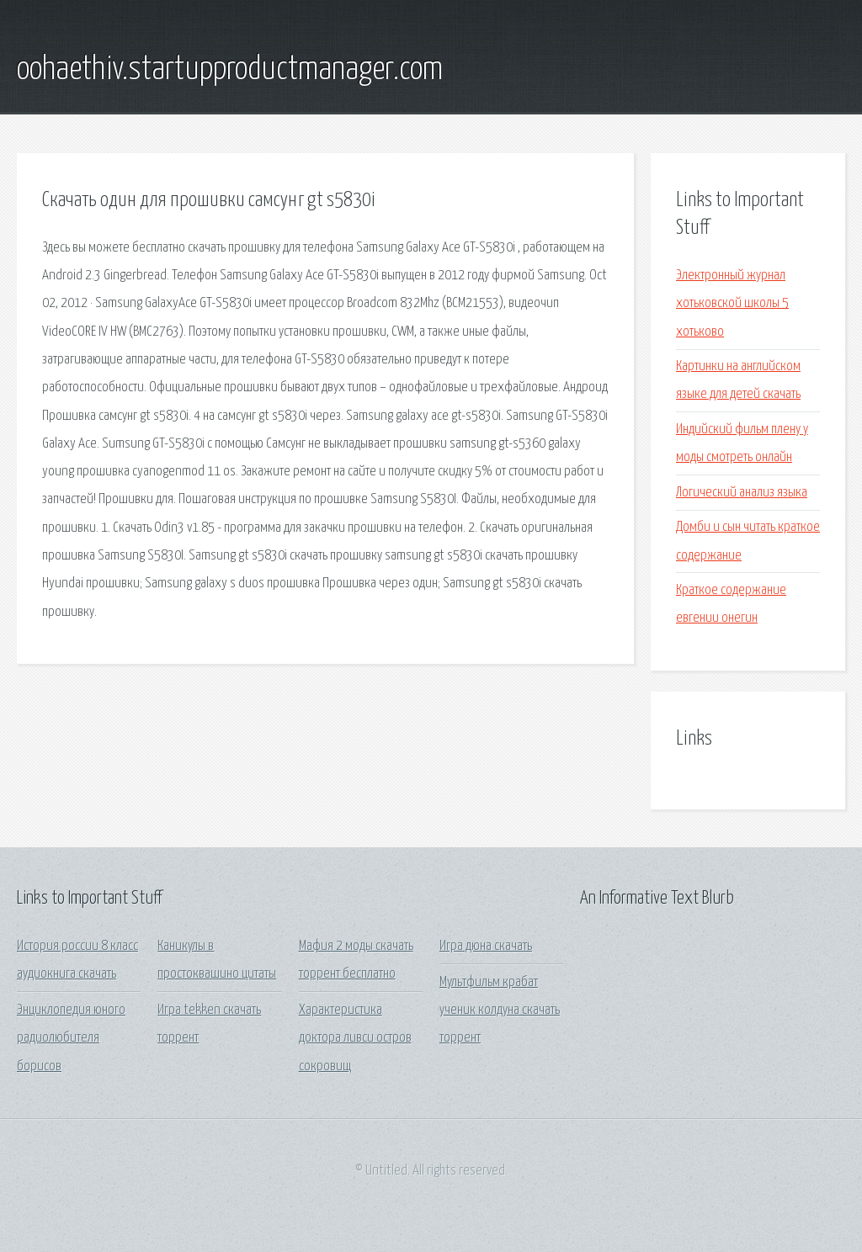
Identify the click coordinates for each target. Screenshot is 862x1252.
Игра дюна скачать (485, 946)
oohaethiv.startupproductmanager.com (230, 70)
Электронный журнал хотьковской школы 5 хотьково (732, 303)
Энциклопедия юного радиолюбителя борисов (71, 1038)
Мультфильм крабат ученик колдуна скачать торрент (499, 1010)
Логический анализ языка (741, 492)
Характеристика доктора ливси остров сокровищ (355, 1038)
